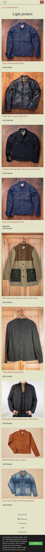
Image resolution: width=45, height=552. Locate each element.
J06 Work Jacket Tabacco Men (14, 460)
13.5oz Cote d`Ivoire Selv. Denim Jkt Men (18, 501)
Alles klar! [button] (36, 543)
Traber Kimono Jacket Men (13, 372)
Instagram (22, 519)
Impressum (22, 532)
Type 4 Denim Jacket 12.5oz (13, 63)
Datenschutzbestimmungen (13, 549)
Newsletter (22, 523)
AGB (22, 528)
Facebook (22, 515)
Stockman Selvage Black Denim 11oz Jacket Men (21, 169)
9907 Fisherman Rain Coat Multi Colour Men (20, 298)
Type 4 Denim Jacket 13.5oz (13, 222)
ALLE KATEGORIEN (9, 8)
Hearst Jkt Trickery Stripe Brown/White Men (20, 419)
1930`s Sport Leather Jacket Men (15, 116)
